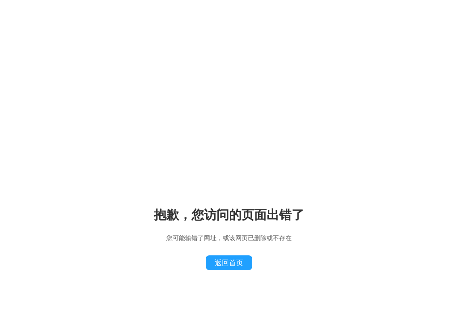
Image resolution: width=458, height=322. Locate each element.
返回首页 (229, 263)
